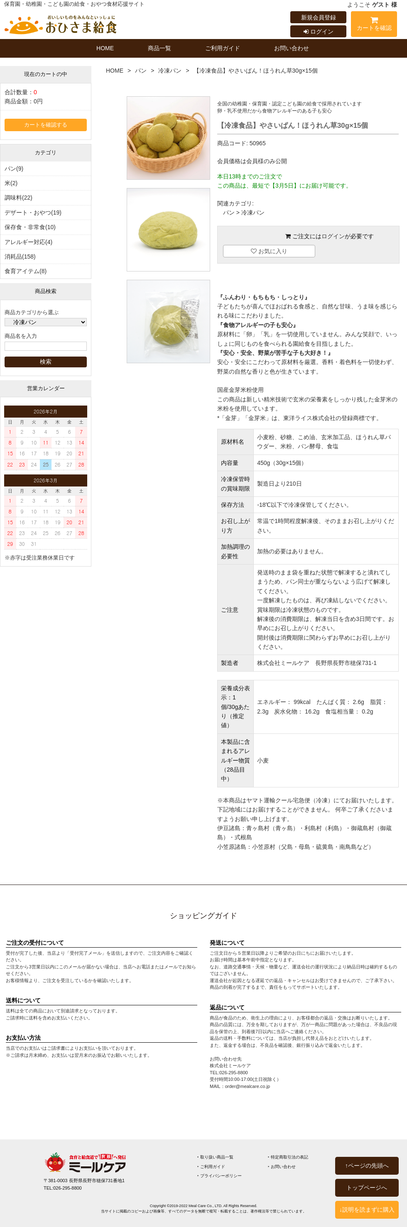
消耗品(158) (20, 256)
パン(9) (14, 168)
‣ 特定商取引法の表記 (288, 1157)
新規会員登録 (318, 17)
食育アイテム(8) (26, 271)
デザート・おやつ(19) (33, 212)
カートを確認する (45, 125)
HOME (105, 48)
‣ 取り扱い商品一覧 (215, 1157)
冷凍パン (169, 70)
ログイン (318, 31)
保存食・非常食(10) (30, 227)
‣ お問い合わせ (282, 1166)
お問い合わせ (291, 48)
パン (141, 70)
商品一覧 (159, 48)
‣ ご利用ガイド (211, 1166)
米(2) (11, 183)
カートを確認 (374, 25)
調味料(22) (18, 197)
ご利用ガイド (222, 48)
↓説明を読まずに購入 (367, 1209)
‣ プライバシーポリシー (219, 1175)
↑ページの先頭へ (367, 1165)
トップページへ (366, 1187)
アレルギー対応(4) (28, 242)
